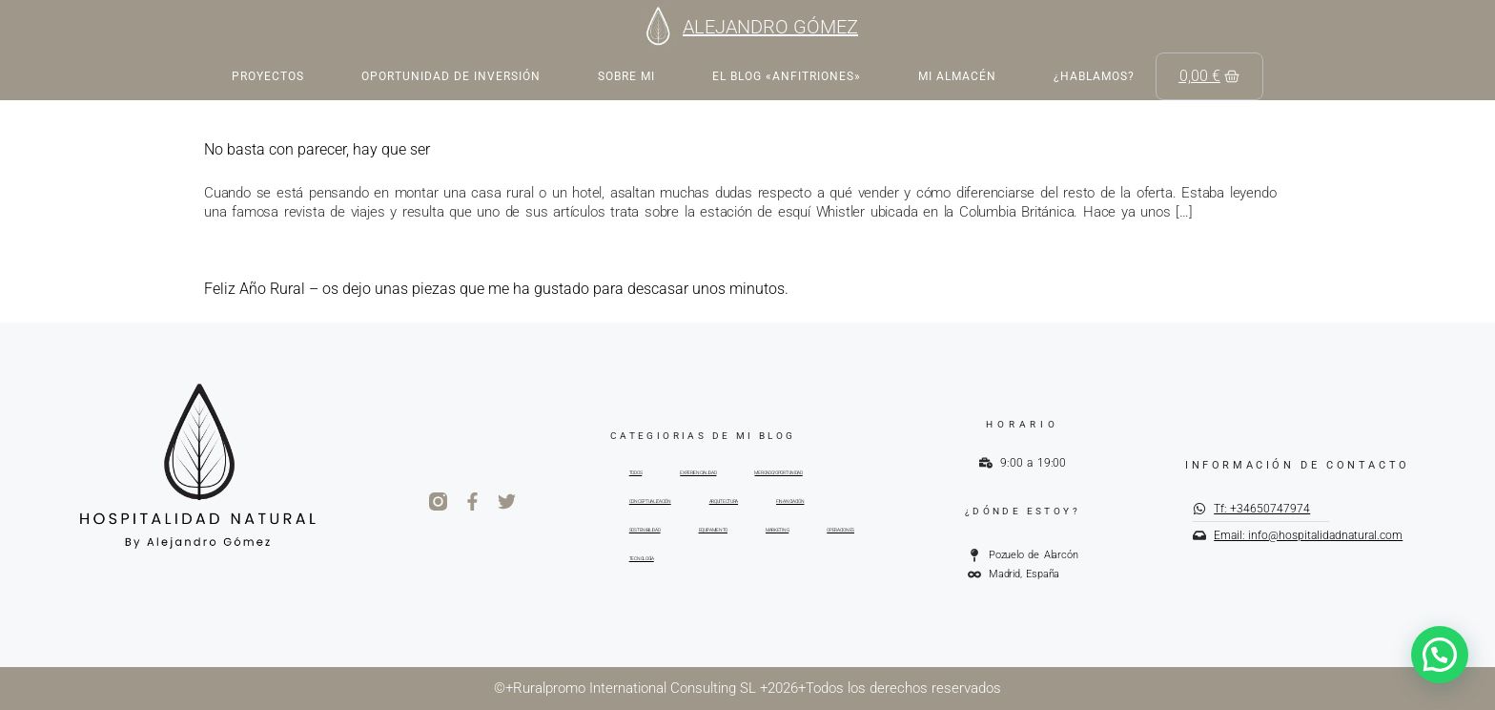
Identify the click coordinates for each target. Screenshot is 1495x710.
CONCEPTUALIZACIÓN (650, 501)
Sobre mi (626, 76)
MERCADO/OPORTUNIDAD (778, 472)
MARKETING (777, 529)
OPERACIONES (840, 529)
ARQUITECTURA (723, 501)
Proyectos (268, 76)
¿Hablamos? (1094, 76)
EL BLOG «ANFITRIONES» (786, 76)
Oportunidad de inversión (451, 76)
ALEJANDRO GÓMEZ (770, 26)
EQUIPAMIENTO (713, 529)
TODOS (636, 472)
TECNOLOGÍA (641, 558)
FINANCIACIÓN (790, 501)
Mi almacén (957, 76)
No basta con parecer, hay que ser (317, 149)
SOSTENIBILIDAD (645, 529)
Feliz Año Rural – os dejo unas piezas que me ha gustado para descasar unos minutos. (496, 289)
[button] (1439, 654)
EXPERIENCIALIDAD (698, 472)
